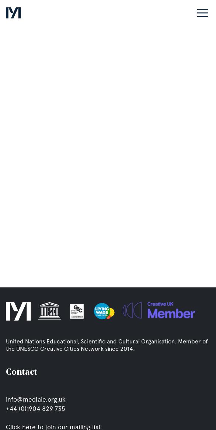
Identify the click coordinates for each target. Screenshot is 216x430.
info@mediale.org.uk (36, 399)
